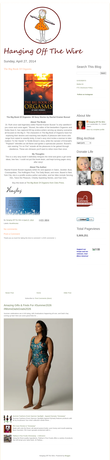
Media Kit (80, 84)
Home (39, 293)
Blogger (67, 456)
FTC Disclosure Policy (85, 88)
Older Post (67, 293)
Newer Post (9, 293)
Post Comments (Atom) (43, 298)
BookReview (13, 223)
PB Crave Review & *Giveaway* (24, 426)
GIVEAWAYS (81, 80)
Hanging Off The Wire (97, 122)
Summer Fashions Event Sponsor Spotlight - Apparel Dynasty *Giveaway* (39, 416)
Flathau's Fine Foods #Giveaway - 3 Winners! (29, 436)
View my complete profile (95, 129)
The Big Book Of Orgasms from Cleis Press (45, 183)
